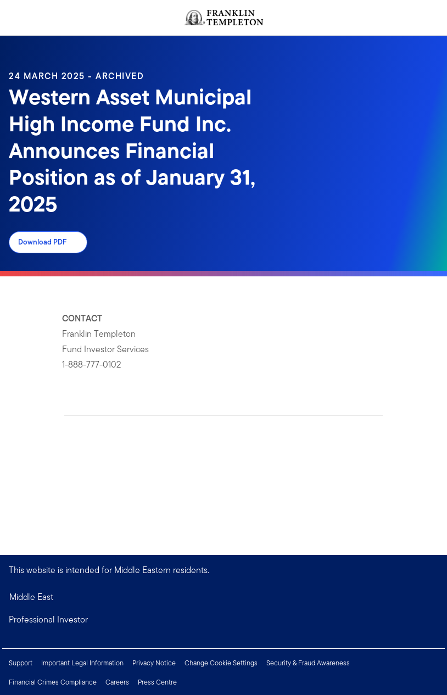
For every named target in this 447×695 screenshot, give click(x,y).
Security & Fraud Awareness (308, 663)
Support (20, 663)
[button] (223, 619)
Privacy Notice (154, 663)
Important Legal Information (82, 663)
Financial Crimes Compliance (53, 682)
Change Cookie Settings (221, 663)
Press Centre (157, 682)
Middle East (31, 597)
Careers (117, 682)
